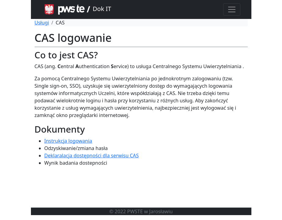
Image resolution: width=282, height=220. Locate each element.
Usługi (42, 22)
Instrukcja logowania (68, 141)
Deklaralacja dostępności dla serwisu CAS (91, 155)
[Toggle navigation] (231, 9)
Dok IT (76, 9)
